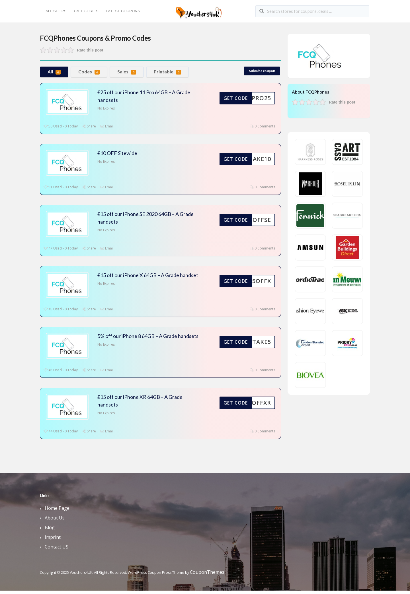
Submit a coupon (262, 71)
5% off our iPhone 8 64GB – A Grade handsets (147, 336)
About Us (55, 518)
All (54, 72)
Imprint (53, 537)
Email (107, 126)
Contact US (56, 547)
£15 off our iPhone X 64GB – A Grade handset (147, 275)
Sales (126, 72)
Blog (50, 527)
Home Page (57, 508)
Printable (167, 72)
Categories (86, 11)
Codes (89, 72)
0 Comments (262, 126)
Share (89, 126)
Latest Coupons (123, 11)
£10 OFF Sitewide (117, 153)
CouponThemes (207, 572)
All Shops (56, 11)
